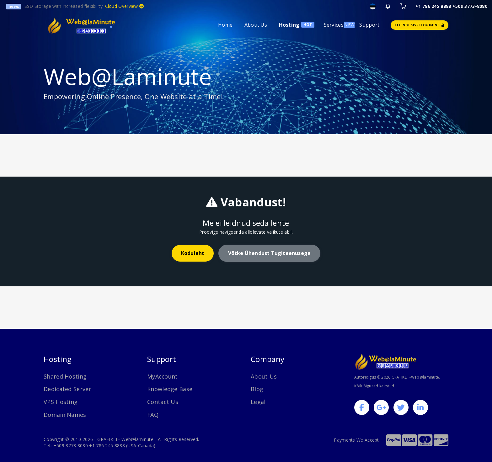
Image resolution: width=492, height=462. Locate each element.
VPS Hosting (61, 402)
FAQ (152, 414)
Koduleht (193, 253)
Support (369, 24)
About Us (255, 24)
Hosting (289, 24)
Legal (258, 402)
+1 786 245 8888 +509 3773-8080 (451, 6)
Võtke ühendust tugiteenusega (269, 253)
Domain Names (65, 414)
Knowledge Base (169, 389)
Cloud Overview (124, 6)
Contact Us (162, 402)
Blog (257, 389)
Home (225, 24)
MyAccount (162, 376)
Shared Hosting (65, 376)
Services (334, 24)
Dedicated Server (67, 389)
